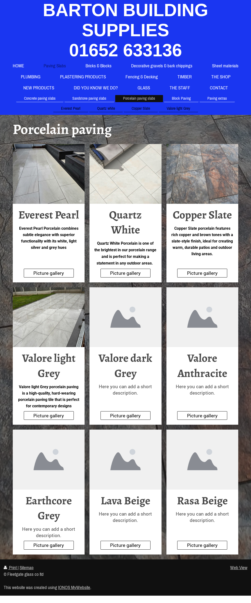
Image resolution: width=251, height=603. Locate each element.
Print (11, 567)
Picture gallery (48, 273)
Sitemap (27, 567)
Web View (238, 567)
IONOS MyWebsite (74, 587)
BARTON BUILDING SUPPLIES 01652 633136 (125, 30)
